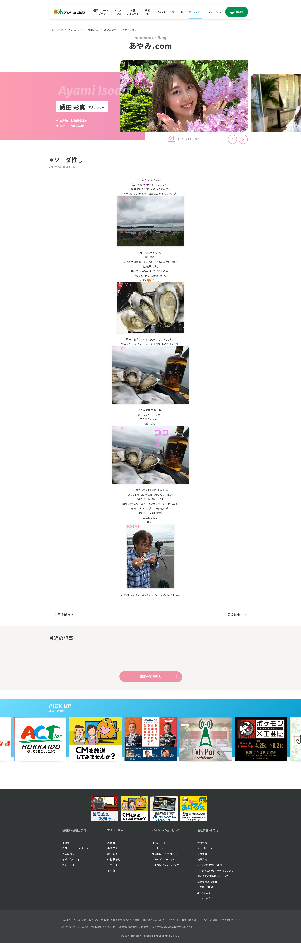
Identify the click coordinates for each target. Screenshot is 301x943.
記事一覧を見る (150, 677)
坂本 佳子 (112, 870)
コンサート (177, 11)
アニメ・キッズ (69, 853)
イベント (161, 11)
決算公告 (202, 859)
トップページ (56, 29)
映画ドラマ (147, 12)
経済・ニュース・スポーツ (75, 848)
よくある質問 (204, 892)
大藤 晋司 (112, 842)
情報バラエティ (133, 12)
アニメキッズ (117, 12)
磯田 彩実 (93, 29)
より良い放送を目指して (209, 865)
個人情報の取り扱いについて (212, 876)
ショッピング (214, 11)
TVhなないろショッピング (165, 865)
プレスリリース (205, 848)
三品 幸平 (112, 865)
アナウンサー (195, 11)
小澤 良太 (112, 848)
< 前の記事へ (64, 614)
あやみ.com (110, 29)
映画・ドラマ (68, 865)
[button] (243, 139)
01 (171, 138)
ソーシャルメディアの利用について (215, 870)
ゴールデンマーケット (163, 859)
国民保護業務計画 (207, 881)
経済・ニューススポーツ (101, 12)
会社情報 (202, 842)
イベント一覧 (159, 842)
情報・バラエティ (70, 859)
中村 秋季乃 (113, 859)
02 (180, 139)
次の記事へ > (236, 614)
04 (197, 139)
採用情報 (202, 853)
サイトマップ (203, 898)
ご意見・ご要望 (205, 887)
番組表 (66, 842)
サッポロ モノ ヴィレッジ (164, 853)
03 (188, 139)
